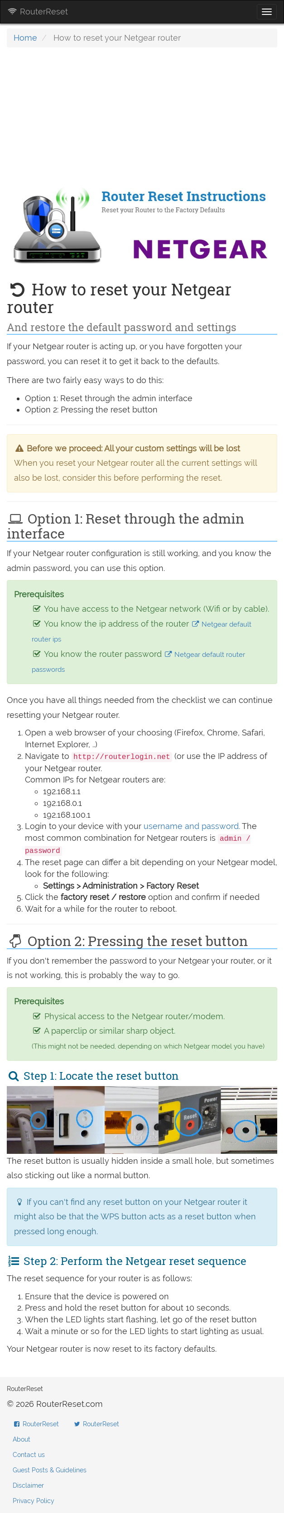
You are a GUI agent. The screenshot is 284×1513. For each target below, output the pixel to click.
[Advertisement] (142, 119)
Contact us (29, 1454)
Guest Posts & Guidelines (50, 1470)
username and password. (192, 826)
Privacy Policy (33, 1500)
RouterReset (37, 11)
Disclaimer (28, 1485)
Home (25, 37)
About (21, 1439)
